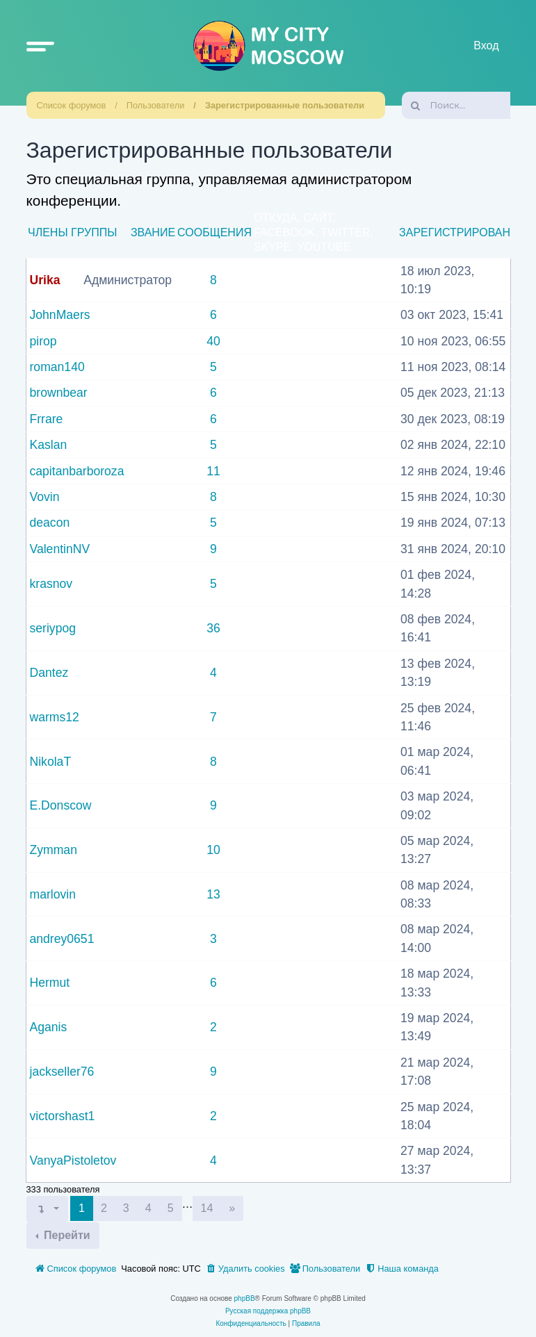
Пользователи (156, 105)
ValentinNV (60, 549)
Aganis (48, 1027)
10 (213, 850)
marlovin (53, 894)
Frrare (46, 419)
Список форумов (71, 105)
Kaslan (48, 445)
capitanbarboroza (77, 471)
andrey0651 (62, 939)
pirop (43, 341)
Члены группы (72, 232)
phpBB (244, 1298)
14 (207, 1208)
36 (213, 628)
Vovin (45, 497)
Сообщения (214, 232)
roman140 (57, 367)
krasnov (51, 584)
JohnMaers (60, 315)
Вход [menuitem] (485, 45)
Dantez (49, 673)
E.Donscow (61, 805)
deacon (50, 523)
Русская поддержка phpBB (268, 1311)
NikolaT (51, 762)
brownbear (59, 393)
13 (213, 894)
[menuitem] (245, 1269)
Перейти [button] (65, 1235)
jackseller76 (62, 1071)
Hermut (50, 983)
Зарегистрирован (454, 232)
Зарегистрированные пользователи (284, 105)
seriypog (53, 628)
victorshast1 (62, 1116)
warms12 (54, 717)
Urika (45, 280)
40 (213, 341)
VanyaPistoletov (73, 1160)
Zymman (53, 850)
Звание (153, 232)
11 (213, 471)
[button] (40, 46)
